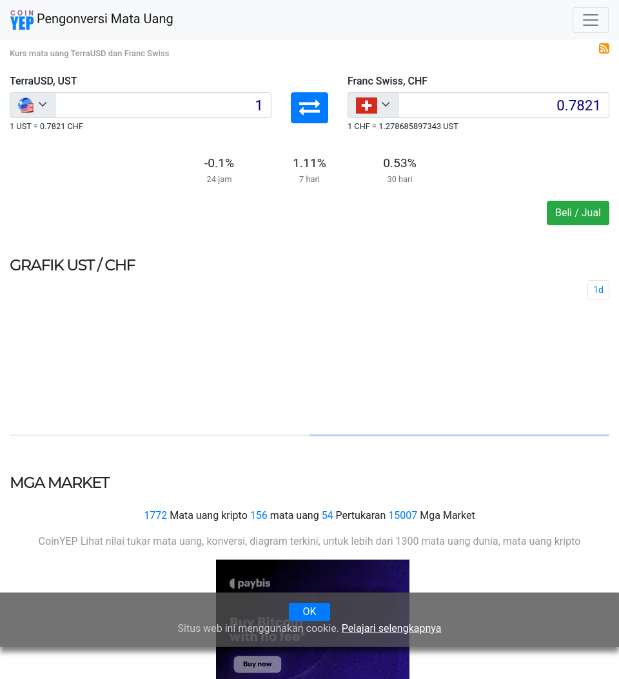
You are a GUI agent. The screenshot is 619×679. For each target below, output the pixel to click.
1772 (155, 515)
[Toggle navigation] (591, 20)
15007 (402, 515)
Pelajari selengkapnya (392, 628)
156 (259, 515)
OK (309, 611)
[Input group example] (163, 105)
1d (598, 290)
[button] (309, 107)
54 (327, 515)
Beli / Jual (578, 213)
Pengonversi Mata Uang (91, 20)
